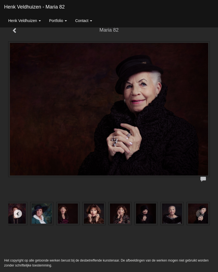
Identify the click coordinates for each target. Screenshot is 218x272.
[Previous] (18, 214)
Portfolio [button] (58, 20)
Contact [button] (83, 20)
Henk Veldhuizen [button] (24, 20)
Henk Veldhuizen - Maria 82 (34, 7)
